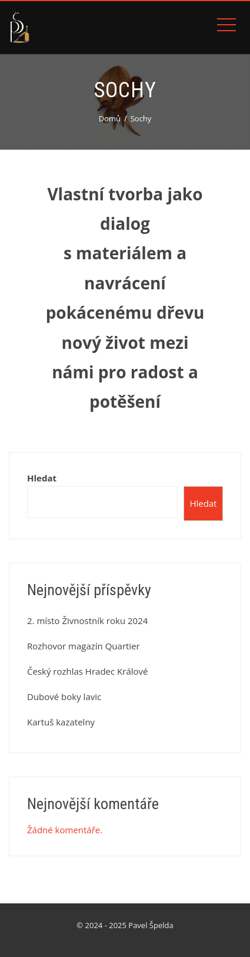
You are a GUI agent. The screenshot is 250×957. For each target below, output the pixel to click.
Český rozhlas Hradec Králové (87, 671)
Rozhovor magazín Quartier (83, 646)
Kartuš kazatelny (61, 722)
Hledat (41, 478)
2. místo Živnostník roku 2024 (87, 620)
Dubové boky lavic (64, 696)
